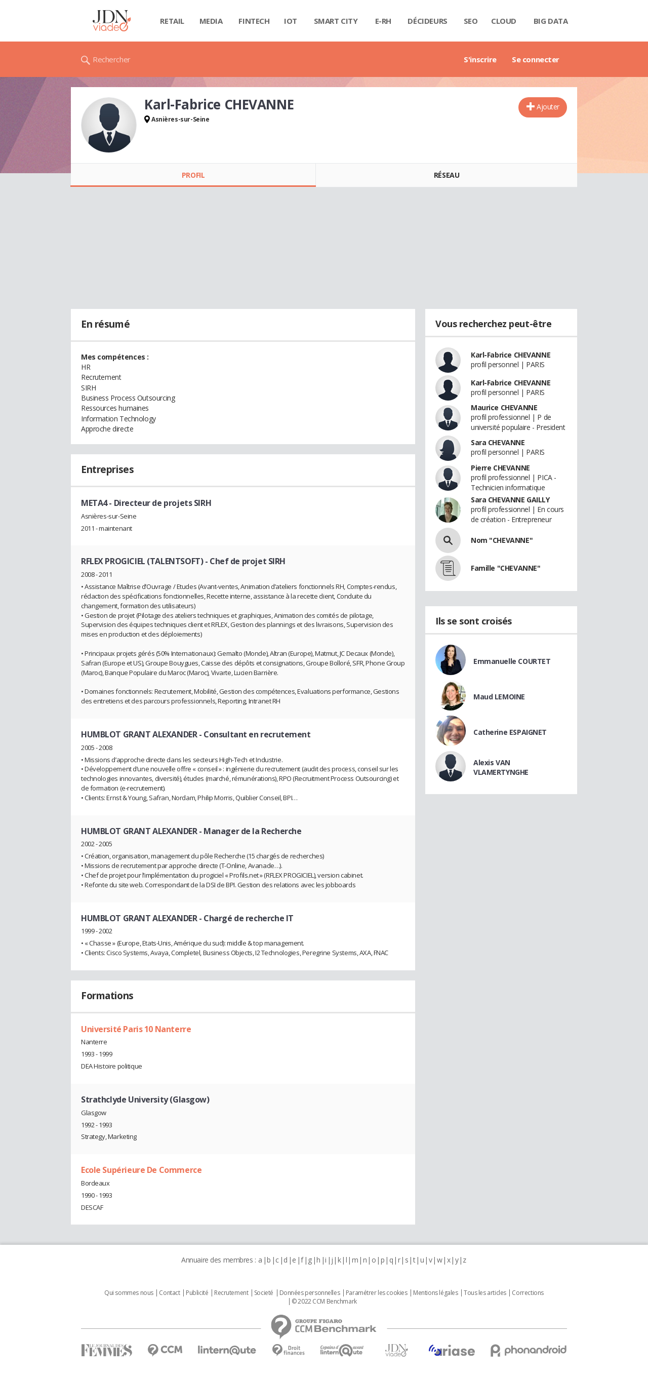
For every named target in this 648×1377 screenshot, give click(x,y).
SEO (471, 21)
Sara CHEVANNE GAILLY (510, 499)
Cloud (503, 21)
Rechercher (112, 59)
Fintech (253, 21)
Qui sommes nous (128, 1292)
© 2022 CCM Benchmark (324, 1301)
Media (211, 21)
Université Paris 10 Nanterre (136, 1029)
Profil (193, 175)
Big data (551, 21)
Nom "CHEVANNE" (502, 540)
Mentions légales (435, 1292)
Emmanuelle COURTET (511, 661)
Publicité (197, 1292)
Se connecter (535, 59)
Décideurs (427, 21)
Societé (263, 1292)
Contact (169, 1292)
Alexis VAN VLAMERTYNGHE (501, 767)
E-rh (383, 21)
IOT (290, 21)
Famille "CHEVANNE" (505, 568)
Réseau (446, 175)
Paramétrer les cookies (377, 1292)
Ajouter (548, 106)
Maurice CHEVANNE (504, 407)
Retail (172, 21)
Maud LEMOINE (499, 696)
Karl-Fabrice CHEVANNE (510, 355)
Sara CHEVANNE (498, 442)
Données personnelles (309, 1292)
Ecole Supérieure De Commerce (141, 1169)
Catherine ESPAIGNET (510, 732)
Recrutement (231, 1292)
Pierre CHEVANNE (500, 468)
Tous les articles (485, 1292)
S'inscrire (480, 59)
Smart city (336, 21)
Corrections (527, 1292)
